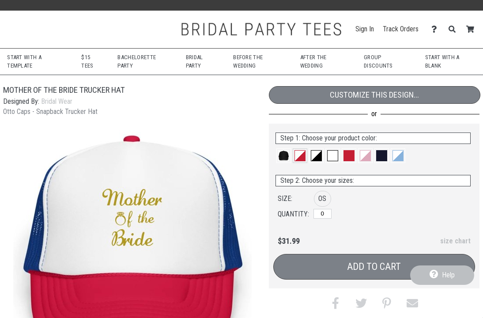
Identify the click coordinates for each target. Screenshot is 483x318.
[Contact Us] (436, 29)
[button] (283, 155)
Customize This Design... (374, 95)
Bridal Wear (56, 101)
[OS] (322, 214)
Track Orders (401, 29)
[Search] (454, 29)
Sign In (364, 29)
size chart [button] (455, 241)
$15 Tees (87, 61)
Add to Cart (374, 266)
